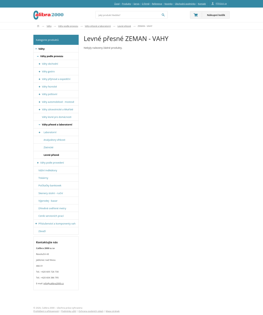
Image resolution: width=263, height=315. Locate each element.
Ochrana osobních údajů (90, 311)
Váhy (49, 26)
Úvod (38, 26)
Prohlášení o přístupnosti (46, 311)
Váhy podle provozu (68, 26)
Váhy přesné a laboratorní (98, 26)
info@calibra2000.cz (53, 283)
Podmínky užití (68, 311)
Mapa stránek (113, 311)
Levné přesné (124, 26)
